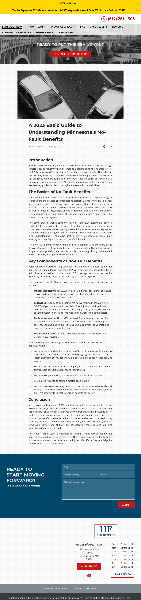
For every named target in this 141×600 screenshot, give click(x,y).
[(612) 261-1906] (89, 567)
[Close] (137, 3)
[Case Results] (99, 27)
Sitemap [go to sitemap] (78, 589)
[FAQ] (82, 27)
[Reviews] (117, 27)
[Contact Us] (65, 33)
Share (107, 147)
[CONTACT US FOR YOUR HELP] (70, 54)
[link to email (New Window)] (89, 576)
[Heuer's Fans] (44, 33)
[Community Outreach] (17, 33)
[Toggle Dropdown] (24, 27)
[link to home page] (27, 19)
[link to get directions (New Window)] (89, 556)
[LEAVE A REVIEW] (122, 575)
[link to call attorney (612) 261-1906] (118, 19)
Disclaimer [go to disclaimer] (91, 589)
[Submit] (126, 505)
